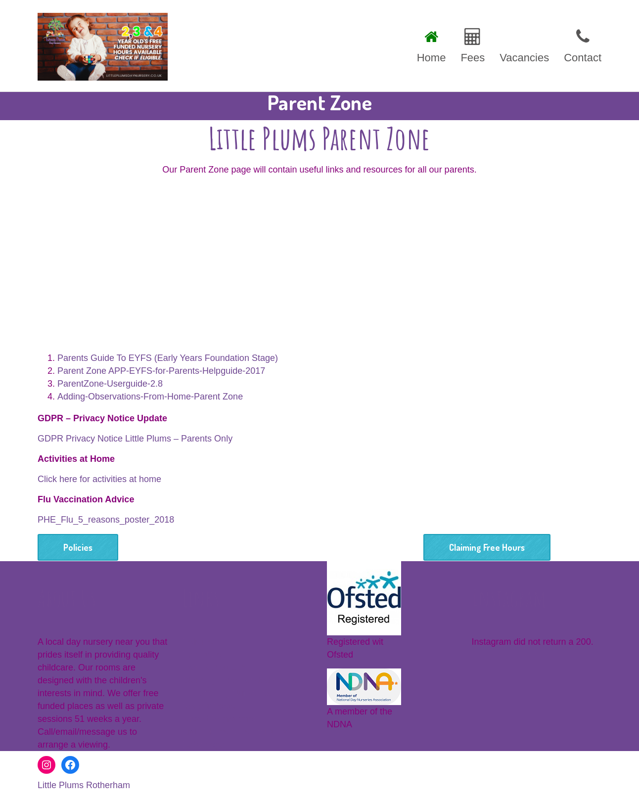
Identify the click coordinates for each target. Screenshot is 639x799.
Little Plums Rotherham (84, 785)
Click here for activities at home (99, 479)
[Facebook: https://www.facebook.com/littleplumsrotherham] (70, 765)
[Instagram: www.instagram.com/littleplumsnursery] (46, 765)
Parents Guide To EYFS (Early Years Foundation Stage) (167, 358)
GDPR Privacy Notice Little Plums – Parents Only (135, 439)
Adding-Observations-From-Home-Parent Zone (150, 396)
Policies (77, 547)
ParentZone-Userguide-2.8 (110, 384)
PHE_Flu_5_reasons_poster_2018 (106, 520)
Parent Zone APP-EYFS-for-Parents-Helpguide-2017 (161, 371)
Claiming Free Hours (487, 547)
